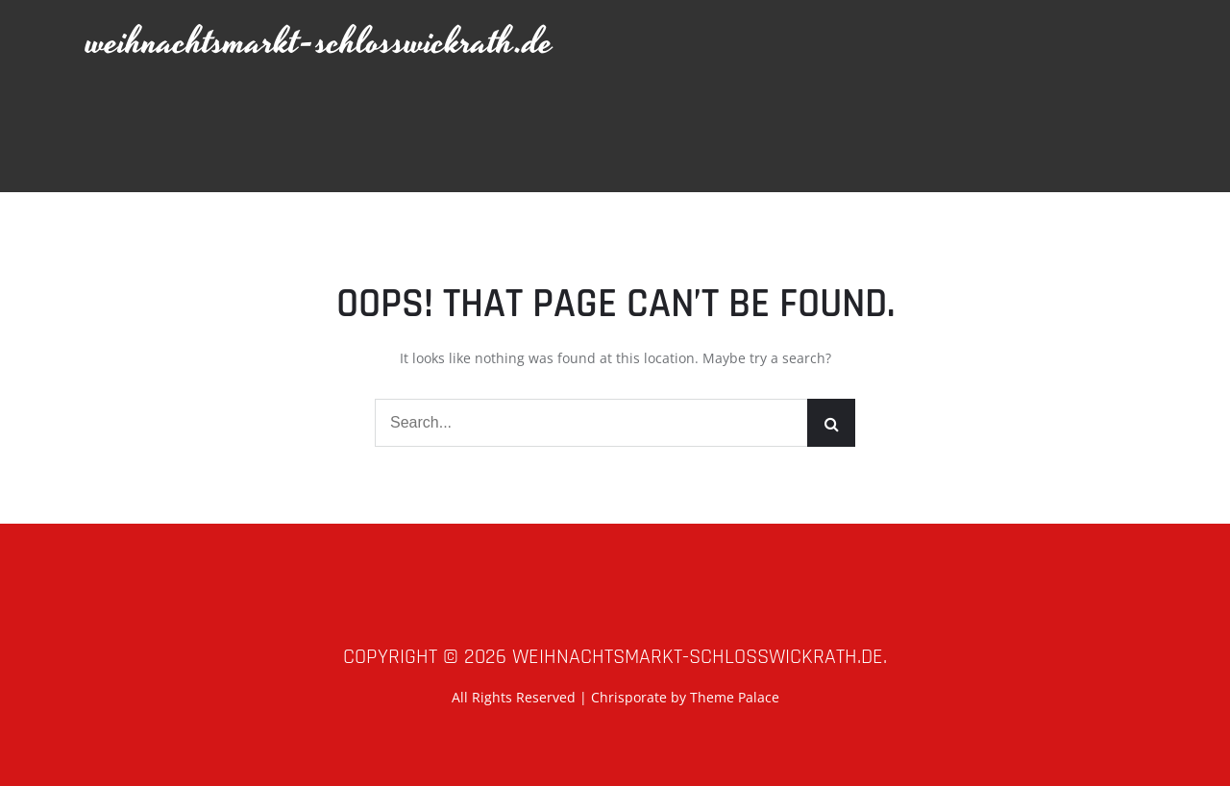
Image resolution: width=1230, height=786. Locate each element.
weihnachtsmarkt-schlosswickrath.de (320, 42)
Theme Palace (734, 697)
